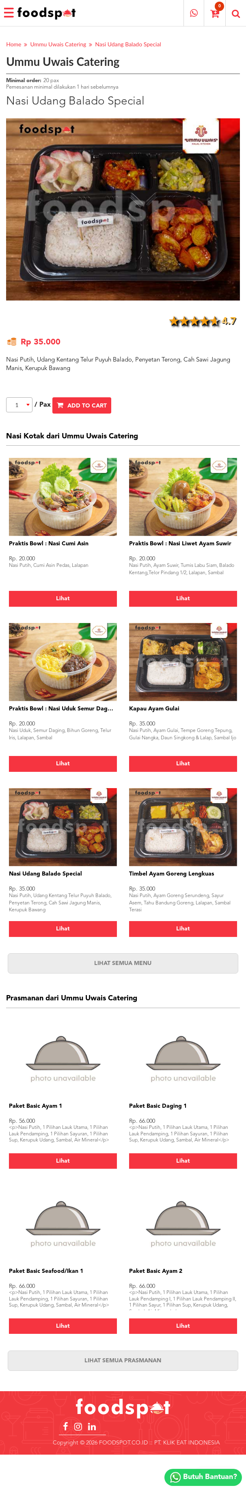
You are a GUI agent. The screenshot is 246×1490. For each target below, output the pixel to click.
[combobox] (19, 404)
